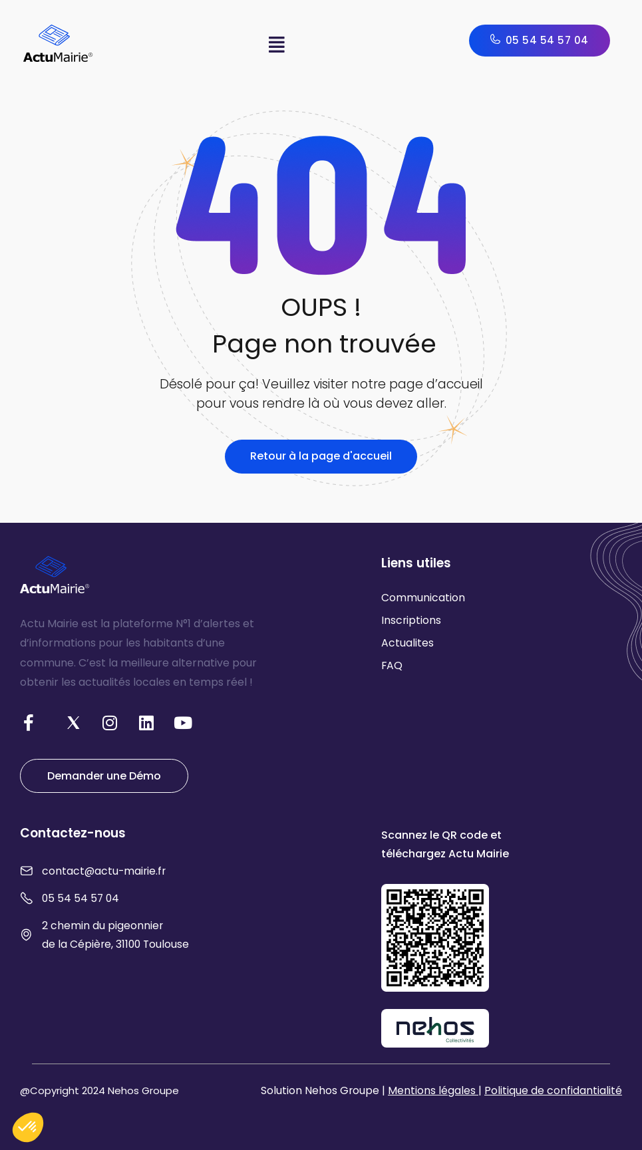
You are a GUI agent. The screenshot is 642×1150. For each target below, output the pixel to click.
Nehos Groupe (143, 1090)
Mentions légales (433, 1090)
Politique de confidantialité (553, 1090)
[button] (277, 45)
